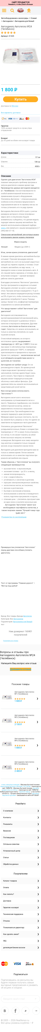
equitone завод (24, 792)
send (37, 998)
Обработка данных (10, 864)
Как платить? (8, 894)
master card (6, 964)
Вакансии (7, 831)
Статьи (6, 857)
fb (15, 1011)
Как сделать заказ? (11, 934)
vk (5, 1011)
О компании (8, 811)
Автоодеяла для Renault (24, 21)
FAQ (4, 941)
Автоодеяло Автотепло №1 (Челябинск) (24, 693)
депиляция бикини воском (14, 948)
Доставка (7, 901)
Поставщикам (9, 837)
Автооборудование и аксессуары (14, 18)
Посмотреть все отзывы (10, 641)
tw (25, 1011)
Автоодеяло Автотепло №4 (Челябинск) (24, 740)
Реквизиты (7, 824)
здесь (3, 228)
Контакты (7, 817)
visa (18, 964)
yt (36, 1011)
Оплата (6, 887)
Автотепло (27, 616)
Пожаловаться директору (13, 927)
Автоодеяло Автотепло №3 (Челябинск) (24, 716)
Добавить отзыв (20, 669)
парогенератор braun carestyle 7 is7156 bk (15, 786)
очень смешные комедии (10, 785)
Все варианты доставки (10, 113)
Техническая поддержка (13, 914)
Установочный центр (11, 851)
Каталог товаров (10, 881)
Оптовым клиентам (11, 844)
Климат (34, 18)
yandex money (31, 964)
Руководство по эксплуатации (13, 517)
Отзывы (6, 921)
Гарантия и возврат (11, 907)
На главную (20, 10)
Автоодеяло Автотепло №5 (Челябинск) (24, 763)
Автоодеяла (8, 21)
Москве (15, 106)
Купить (21, 99)
